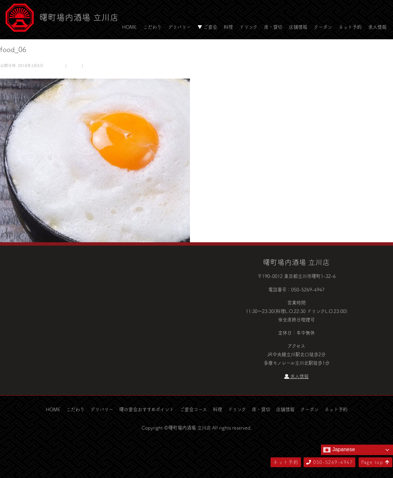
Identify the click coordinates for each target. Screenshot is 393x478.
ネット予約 (350, 27)
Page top (375, 462)
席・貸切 (273, 27)
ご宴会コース (193, 409)
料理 (228, 27)
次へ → (23, 74)
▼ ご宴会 (207, 27)
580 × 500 (54, 65)
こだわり (152, 27)
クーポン (323, 27)
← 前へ (7, 74)
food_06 (74, 65)
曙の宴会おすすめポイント (146, 409)
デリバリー (179, 27)
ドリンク (248, 27)
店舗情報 (298, 27)
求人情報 (377, 27)
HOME (129, 27)
